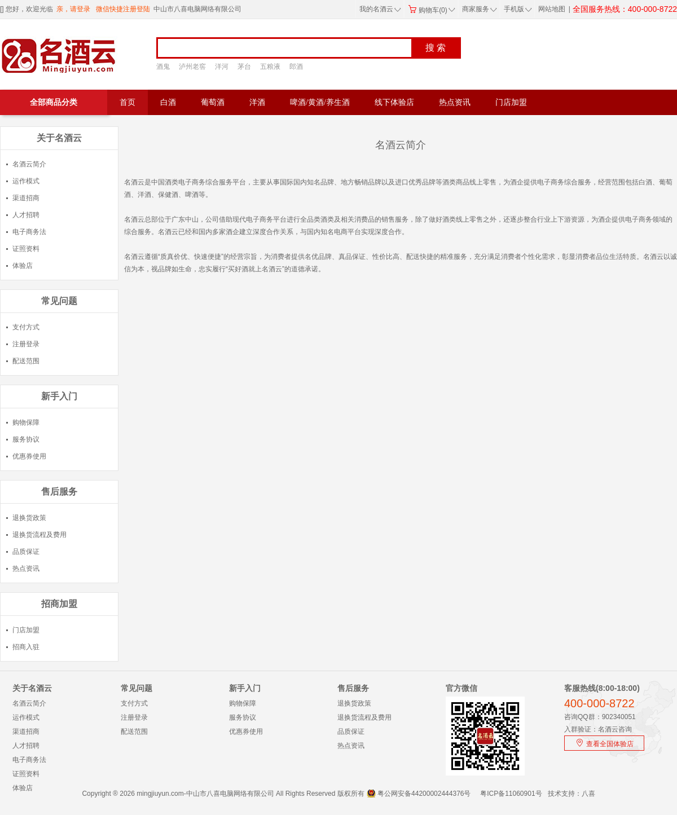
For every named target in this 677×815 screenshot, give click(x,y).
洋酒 (257, 102)
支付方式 (25, 327)
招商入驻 (25, 647)
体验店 (22, 266)
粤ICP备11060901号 (511, 794)
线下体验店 (394, 102)
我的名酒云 (380, 9)
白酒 (168, 102)
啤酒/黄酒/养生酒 (320, 102)
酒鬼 (163, 67)
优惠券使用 (29, 456)
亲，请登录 (73, 9)
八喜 (588, 794)
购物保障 (25, 422)
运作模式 (25, 181)
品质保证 (25, 552)
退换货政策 (29, 518)
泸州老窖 (192, 67)
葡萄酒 (213, 102)
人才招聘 (25, 215)
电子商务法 (29, 232)
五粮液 (270, 67)
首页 (127, 102)
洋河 (221, 67)
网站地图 (551, 9)
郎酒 (296, 67)
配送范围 (25, 361)
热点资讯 (455, 102)
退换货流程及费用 (39, 535)
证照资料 (25, 249)
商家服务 (479, 9)
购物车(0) (431, 10)
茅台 (244, 67)
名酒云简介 (29, 164)
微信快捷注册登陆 (123, 9)
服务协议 (25, 439)
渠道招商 (25, 198)
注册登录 (25, 344)
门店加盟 (511, 102)
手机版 (517, 9)
